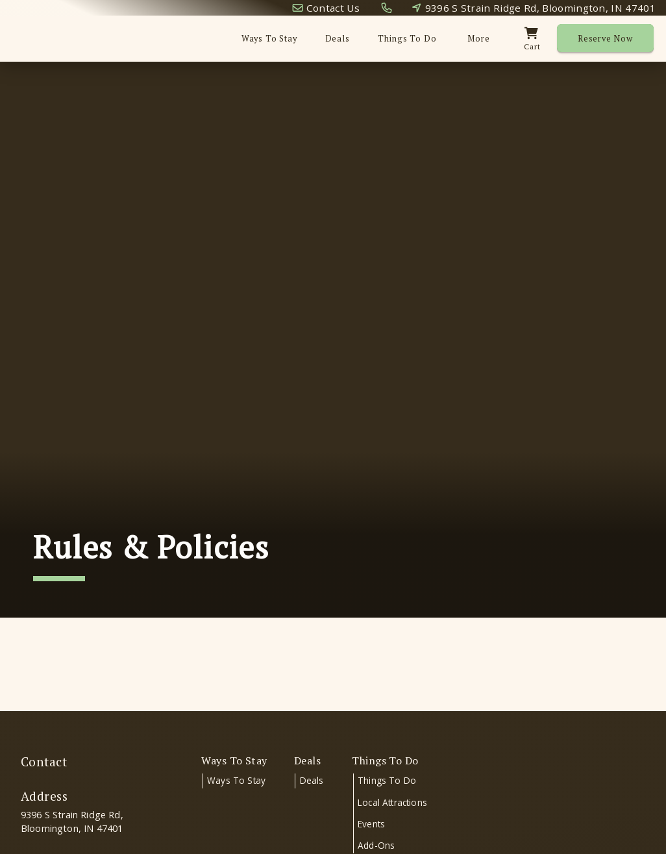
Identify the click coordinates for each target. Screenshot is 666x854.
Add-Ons (376, 845)
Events (371, 824)
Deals (337, 38)
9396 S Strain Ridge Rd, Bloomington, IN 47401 (540, 7)
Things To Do (387, 780)
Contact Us (333, 7)
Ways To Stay (269, 38)
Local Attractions (392, 802)
